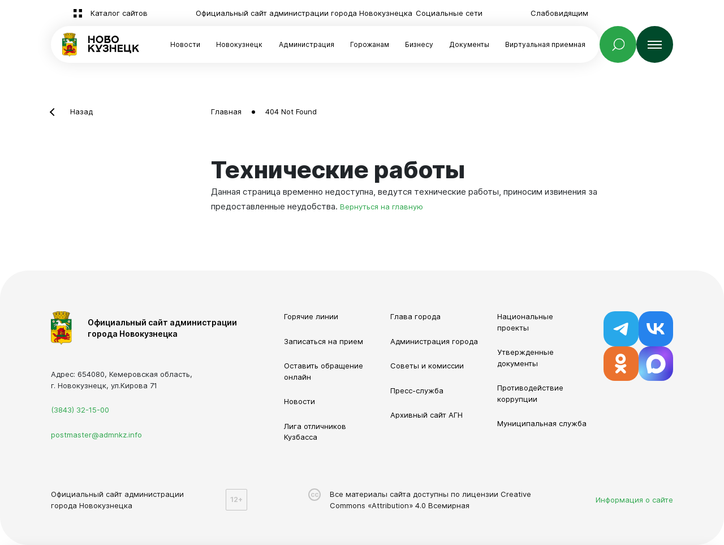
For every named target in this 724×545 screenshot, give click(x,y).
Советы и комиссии (427, 365)
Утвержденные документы (525, 357)
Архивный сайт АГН (426, 414)
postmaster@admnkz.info (96, 434)
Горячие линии (311, 316)
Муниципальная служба (542, 423)
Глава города (415, 316)
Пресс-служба (416, 390)
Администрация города (434, 341)
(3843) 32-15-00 (80, 409)
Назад (81, 111)
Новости (185, 44)
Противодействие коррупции (530, 393)
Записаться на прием (323, 341)
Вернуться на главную (381, 206)
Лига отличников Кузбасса (315, 432)
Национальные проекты (525, 322)
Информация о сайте (634, 499)
